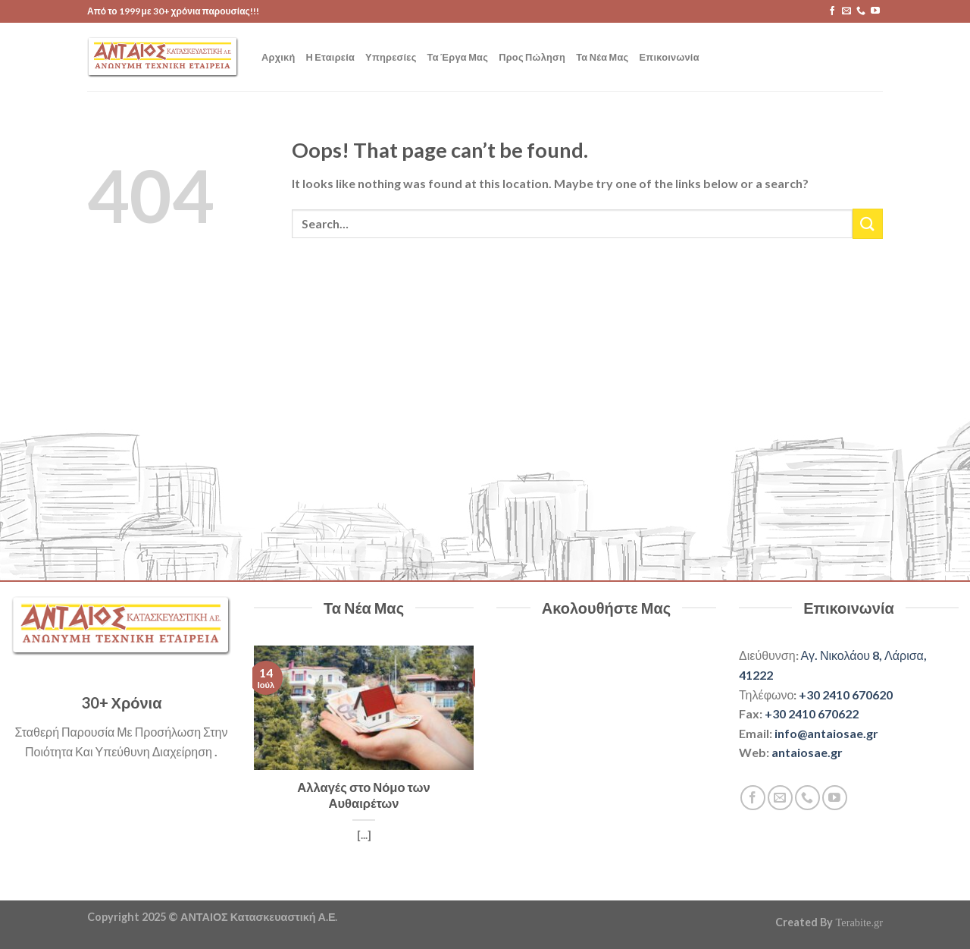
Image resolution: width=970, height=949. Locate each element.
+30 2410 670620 (846, 694)
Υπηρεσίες (390, 57)
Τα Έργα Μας (458, 57)
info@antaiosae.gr (826, 733)
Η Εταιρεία (330, 57)
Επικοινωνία (669, 57)
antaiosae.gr (807, 752)
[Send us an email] (846, 11)
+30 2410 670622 (812, 713)
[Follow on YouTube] (875, 11)
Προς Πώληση (532, 57)
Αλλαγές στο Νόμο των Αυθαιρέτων (363, 796)
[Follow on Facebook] (832, 11)
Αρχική (278, 57)
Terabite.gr (859, 922)
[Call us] (860, 11)
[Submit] (868, 223)
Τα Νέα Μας (602, 57)
